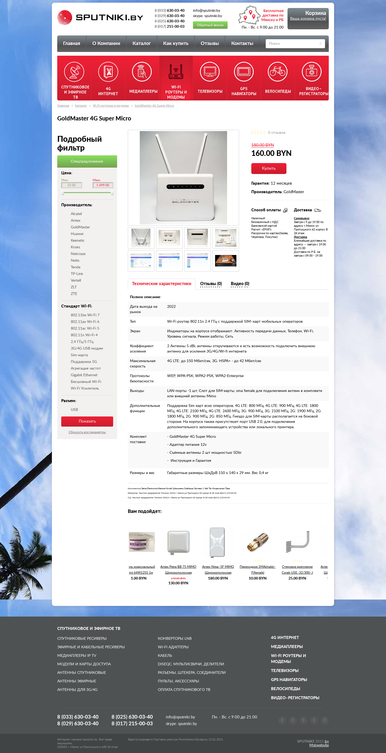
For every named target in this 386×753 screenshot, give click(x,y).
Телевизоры (285, 671)
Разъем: (68, 401)
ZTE (74, 294)
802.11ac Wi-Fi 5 (85, 328)
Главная (71, 43)
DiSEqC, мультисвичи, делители (191, 664)
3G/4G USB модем (87, 348)
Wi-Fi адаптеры (173, 647)
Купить (269, 168)
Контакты (242, 43)
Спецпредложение (87, 161)
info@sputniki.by (180, 717)
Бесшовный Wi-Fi (86, 382)
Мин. (65, 180)
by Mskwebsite (319, 743)
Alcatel (76, 214)
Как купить (175, 43)
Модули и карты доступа (84, 664)
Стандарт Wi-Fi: (76, 306)
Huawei (77, 234)
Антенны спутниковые (81, 673)
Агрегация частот (86, 368)
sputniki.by (187, 724)
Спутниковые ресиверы (82, 639)
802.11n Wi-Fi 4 (84, 335)
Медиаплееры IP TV (76, 656)
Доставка (300, 237)
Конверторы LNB (175, 639)
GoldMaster (80, 227)
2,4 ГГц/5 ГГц (82, 342)
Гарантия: (260, 183)
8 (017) (132, 723)
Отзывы (210, 43)
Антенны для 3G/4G (77, 690)
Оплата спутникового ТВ (184, 690)
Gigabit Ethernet (84, 375)
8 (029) (77, 723)
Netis (75, 260)
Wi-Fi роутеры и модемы (111, 105)
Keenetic (78, 240)
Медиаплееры (287, 647)
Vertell (76, 280)
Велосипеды (285, 689)
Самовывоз (301, 218)
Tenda (75, 267)
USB (74, 410)
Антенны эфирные (76, 681)
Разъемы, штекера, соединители (192, 673)
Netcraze (78, 254)
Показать (87, 421)
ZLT (74, 287)
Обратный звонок (210, 25)
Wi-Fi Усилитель (85, 388)
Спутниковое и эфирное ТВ (88, 629)
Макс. (97, 180)
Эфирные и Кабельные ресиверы (91, 647)
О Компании (106, 43)
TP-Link (77, 274)
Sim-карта (79, 355)
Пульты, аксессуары (178, 681)
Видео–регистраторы (295, 698)
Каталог (142, 43)
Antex (75, 220)
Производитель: (76, 205)
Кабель (165, 656)
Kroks (75, 247)
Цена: (66, 173)
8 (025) (132, 717)
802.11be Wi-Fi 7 (85, 315)
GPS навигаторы (289, 680)
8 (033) (77, 717)
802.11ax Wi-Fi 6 (85, 322)
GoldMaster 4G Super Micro (154, 105)
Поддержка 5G (84, 362)
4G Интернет (285, 638)
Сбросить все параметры (87, 432)
